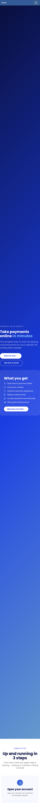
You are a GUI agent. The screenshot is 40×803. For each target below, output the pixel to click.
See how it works (11, 363)
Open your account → (16, 409)
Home (4, 3)
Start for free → (11, 356)
